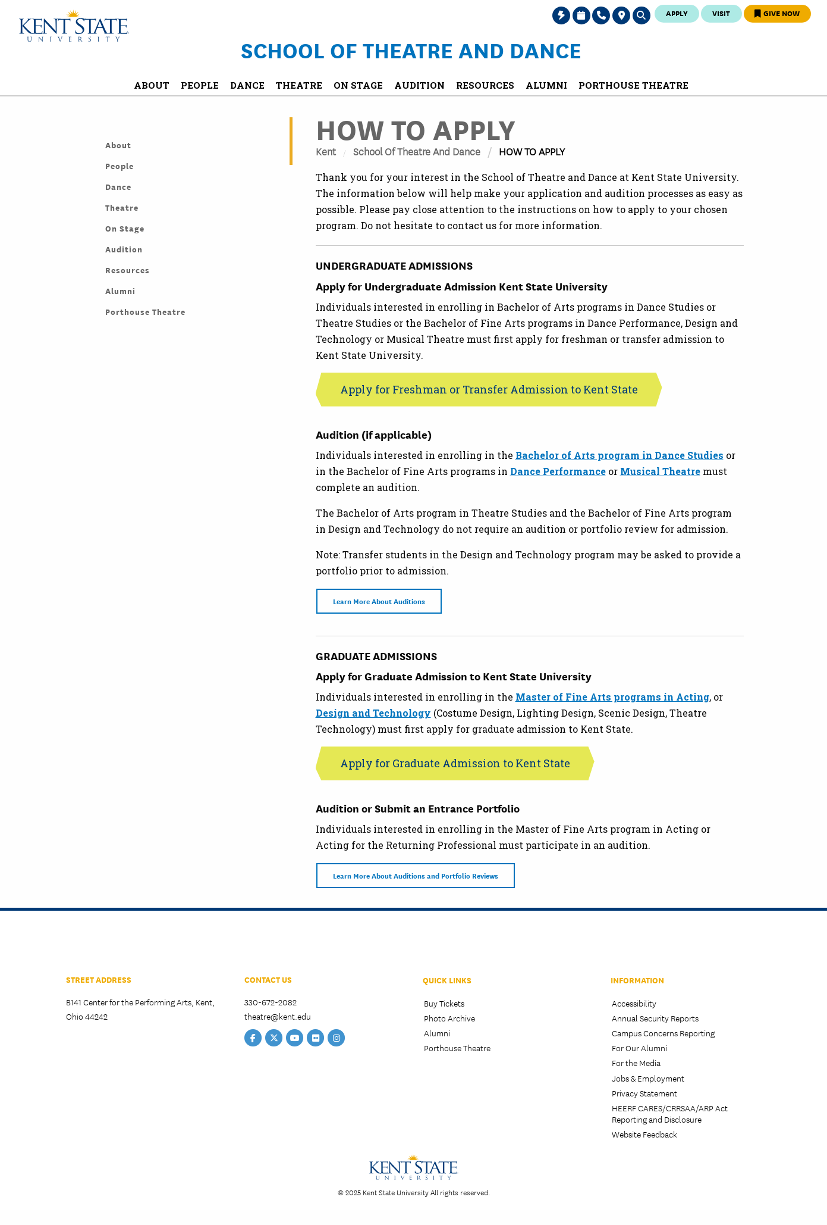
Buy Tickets (444, 1003)
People (119, 165)
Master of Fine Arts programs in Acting (612, 696)
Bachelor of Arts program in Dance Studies (619, 455)
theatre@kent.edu (277, 1016)
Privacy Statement (644, 1092)
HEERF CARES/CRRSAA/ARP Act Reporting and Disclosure (670, 1113)
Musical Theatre (660, 471)
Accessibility (634, 1003)
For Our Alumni (639, 1047)
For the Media (636, 1062)
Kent (326, 150)
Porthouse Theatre (145, 311)
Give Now (777, 13)
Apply (677, 13)
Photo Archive (449, 1017)
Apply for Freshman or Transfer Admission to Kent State (489, 389)
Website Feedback (644, 1133)
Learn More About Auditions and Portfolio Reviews (415, 875)
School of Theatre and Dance (411, 49)
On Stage (124, 228)
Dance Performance (558, 471)
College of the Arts (110, 945)
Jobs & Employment (648, 1078)
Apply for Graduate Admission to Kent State (455, 763)
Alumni (120, 290)
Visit (721, 13)
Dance (118, 186)
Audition (124, 248)
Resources (127, 269)
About (118, 144)
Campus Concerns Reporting (663, 1032)
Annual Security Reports (655, 1017)
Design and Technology (373, 713)
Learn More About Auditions (379, 601)
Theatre (122, 207)
